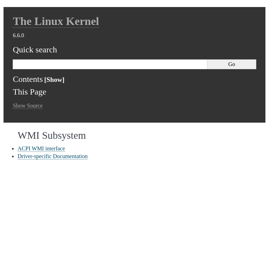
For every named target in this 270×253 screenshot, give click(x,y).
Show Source (28, 106)
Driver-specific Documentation (53, 156)
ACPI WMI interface (41, 148)
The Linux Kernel (56, 21)
